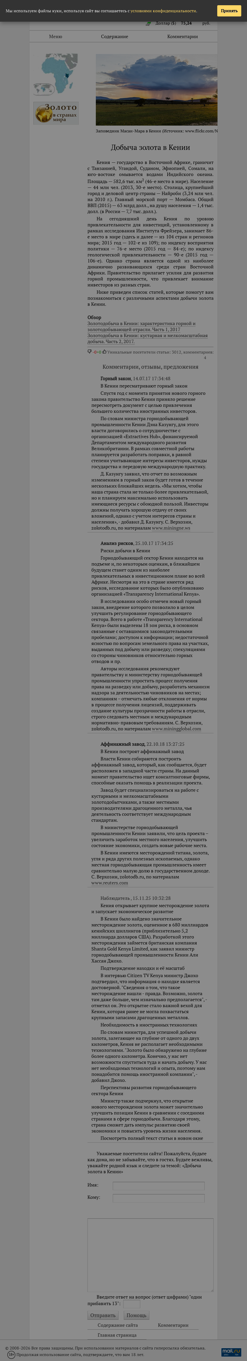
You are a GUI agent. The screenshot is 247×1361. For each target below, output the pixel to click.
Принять (229, 11)
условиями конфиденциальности (163, 11)
